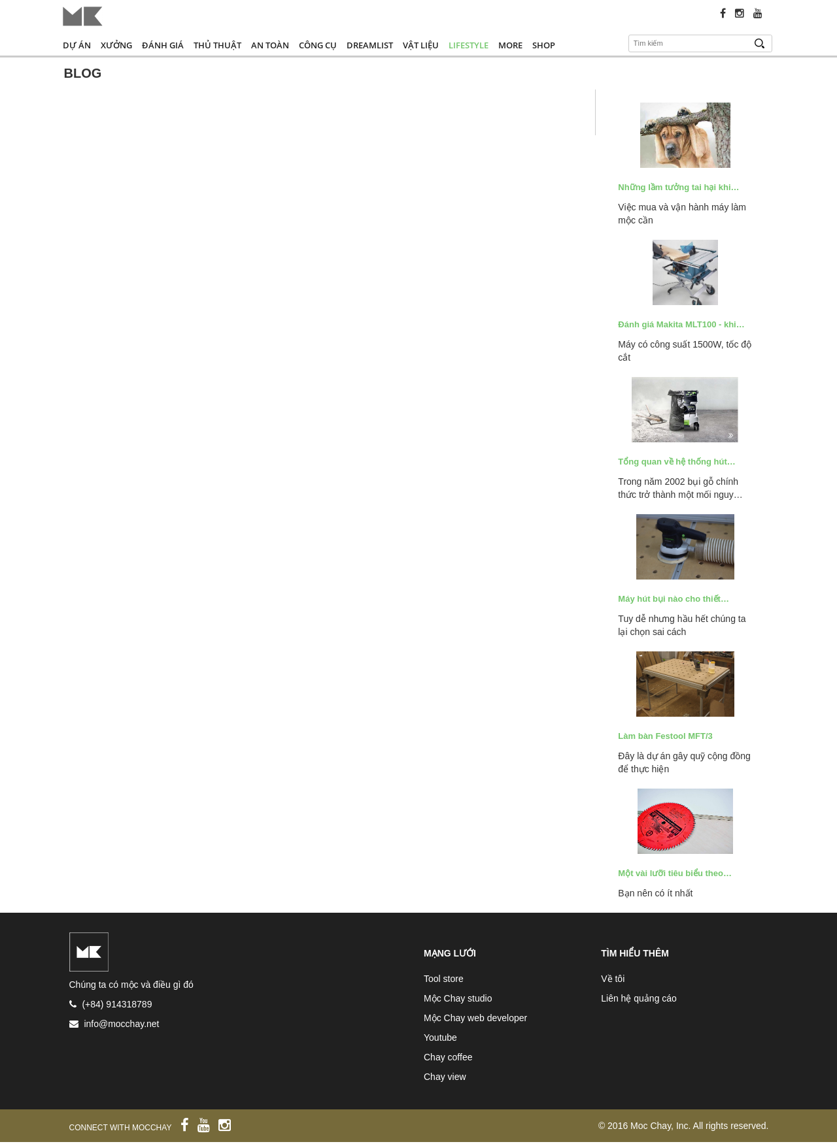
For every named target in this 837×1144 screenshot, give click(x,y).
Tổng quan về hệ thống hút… (676, 461)
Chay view (445, 1076)
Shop (543, 45)
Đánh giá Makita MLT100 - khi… (681, 324)
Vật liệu (421, 45)
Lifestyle (468, 45)
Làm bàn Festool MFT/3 (665, 736)
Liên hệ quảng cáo (639, 998)
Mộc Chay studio (458, 998)
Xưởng (116, 45)
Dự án (77, 45)
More (510, 45)
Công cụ (318, 45)
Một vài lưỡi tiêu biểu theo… (675, 873)
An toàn (270, 45)
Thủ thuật (217, 45)
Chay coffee (448, 1057)
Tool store (444, 978)
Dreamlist (370, 45)
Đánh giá (163, 45)
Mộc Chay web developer (475, 1018)
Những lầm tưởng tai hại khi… (678, 187)
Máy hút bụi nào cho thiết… (673, 599)
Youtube (440, 1037)
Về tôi (612, 978)
